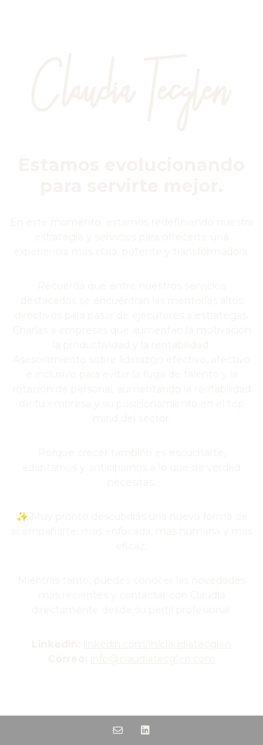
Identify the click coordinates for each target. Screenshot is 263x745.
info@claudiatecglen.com (152, 658)
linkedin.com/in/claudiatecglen (157, 644)
